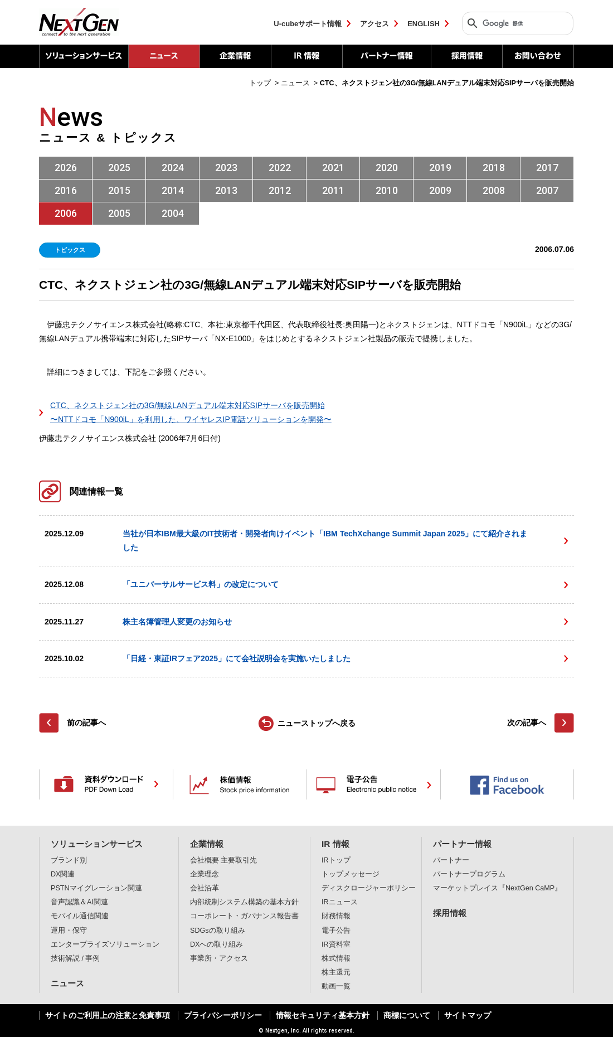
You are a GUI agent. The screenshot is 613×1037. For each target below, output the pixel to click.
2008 (494, 190)
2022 (280, 167)
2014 (173, 190)
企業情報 (235, 56)
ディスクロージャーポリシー (369, 888)
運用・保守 (69, 930)
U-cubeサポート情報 (308, 24)
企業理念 (204, 874)
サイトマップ (467, 1015)
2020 (387, 167)
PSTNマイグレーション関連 (96, 888)
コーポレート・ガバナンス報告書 (244, 916)
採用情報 (466, 56)
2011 (333, 190)
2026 (66, 167)
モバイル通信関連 (80, 916)
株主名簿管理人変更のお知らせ (177, 621)
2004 (173, 213)
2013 (226, 190)
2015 (119, 190)
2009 (440, 190)
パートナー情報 (386, 56)
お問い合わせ (538, 56)
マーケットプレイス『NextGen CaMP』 (497, 888)
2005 (119, 213)
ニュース (67, 983)
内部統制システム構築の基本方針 (244, 902)
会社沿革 (204, 888)
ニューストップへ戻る (317, 723)
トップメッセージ (351, 874)
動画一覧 (336, 986)
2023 (226, 167)
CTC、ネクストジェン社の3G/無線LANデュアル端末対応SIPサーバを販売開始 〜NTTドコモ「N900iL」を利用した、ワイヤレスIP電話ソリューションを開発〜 (191, 412)
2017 (547, 167)
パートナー (451, 860)
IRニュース (340, 902)
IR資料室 (336, 944)
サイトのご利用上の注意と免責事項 (107, 1015)
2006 (66, 213)
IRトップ (336, 860)
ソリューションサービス (83, 56)
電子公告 (336, 930)
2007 (547, 190)
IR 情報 (306, 56)
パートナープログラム (469, 874)
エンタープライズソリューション (105, 944)
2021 (333, 167)
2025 (119, 167)
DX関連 (63, 874)
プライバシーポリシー (223, 1015)
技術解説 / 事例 (75, 958)
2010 (387, 190)
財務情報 (336, 916)
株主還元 (336, 972)
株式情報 (336, 958)
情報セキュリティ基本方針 (322, 1015)
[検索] (515, 23)
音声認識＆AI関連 (79, 902)
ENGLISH (423, 24)
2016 (66, 190)
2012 (280, 190)
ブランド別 (69, 860)
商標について (406, 1015)
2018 (494, 167)
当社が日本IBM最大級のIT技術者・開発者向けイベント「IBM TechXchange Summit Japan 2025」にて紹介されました (325, 540)
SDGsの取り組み (217, 930)
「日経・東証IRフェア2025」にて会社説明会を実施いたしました (237, 658)
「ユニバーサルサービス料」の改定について (201, 584)
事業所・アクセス (219, 958)
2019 (440, 167)
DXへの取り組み (217, 944)
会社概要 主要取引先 (223, 860)
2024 (173, 167)
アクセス (374, 24)
